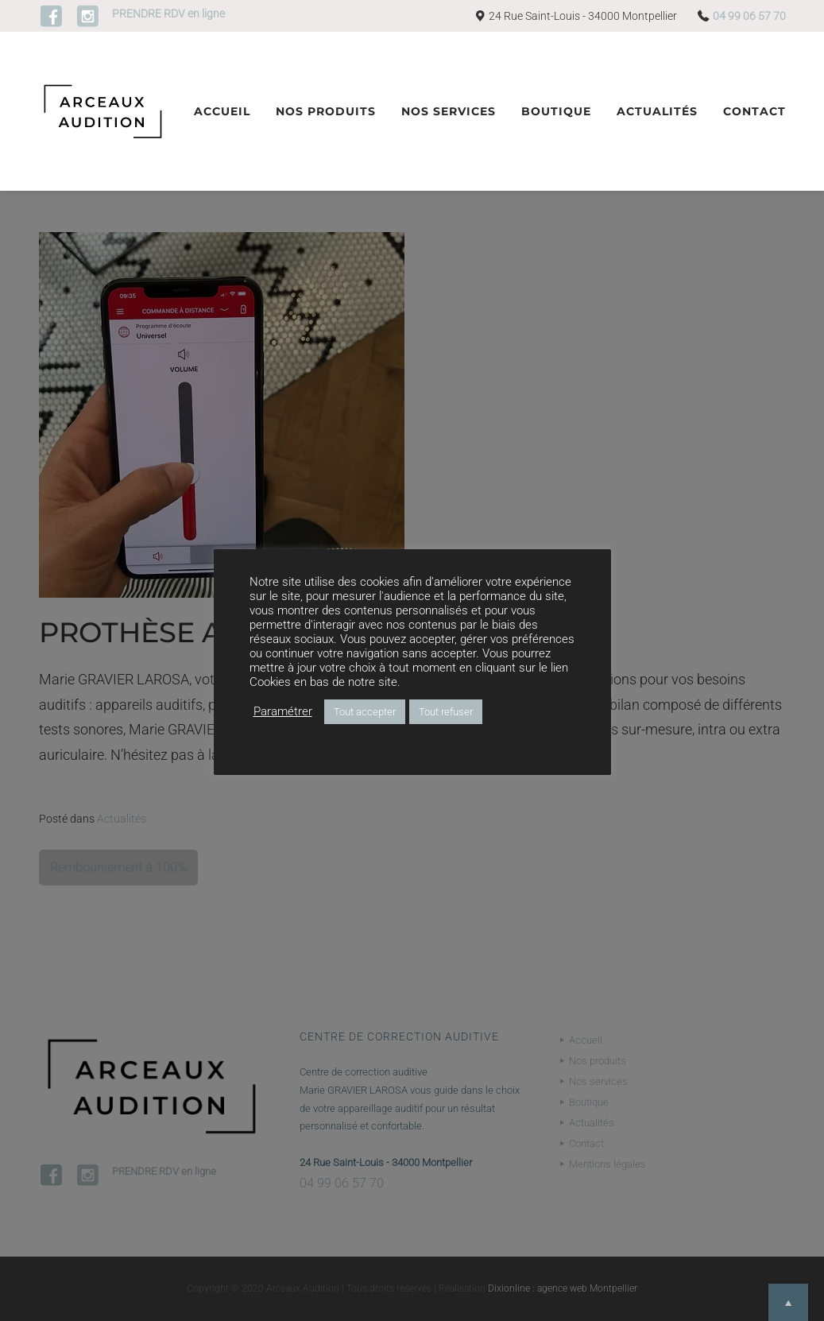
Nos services (448, 111)
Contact (754, 111)
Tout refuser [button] (446, 712)
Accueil (222, 111)
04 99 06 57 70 (749, 16)
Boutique (556, 111)
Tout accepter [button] (365, 712)
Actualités (657, 111)
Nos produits (326, 111)
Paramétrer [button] (282, 711)
